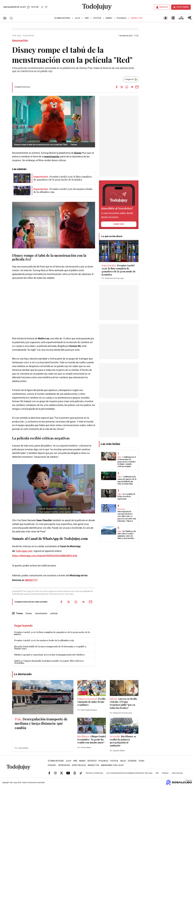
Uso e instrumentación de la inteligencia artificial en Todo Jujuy (129, 773)
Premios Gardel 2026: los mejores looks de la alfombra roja (44, 640)
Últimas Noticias (62, 18)
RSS (157, 773)
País (87, 18)
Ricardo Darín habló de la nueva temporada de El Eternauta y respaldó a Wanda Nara (50, 647)
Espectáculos (29, 35)
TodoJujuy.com (23, 551)
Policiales (121, 18)
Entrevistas (64, 765)
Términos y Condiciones (94, 773)
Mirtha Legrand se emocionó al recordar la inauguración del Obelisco (49, 654)
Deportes (92, 761)
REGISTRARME (183, 7)
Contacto (165, 773)
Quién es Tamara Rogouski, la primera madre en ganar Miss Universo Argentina (49, 661)
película (18, 259)
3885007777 (30, 580)
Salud (123, 761)
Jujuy (77, 18)
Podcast (52, 765)
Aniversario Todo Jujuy (112, 765)
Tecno (141, 761)
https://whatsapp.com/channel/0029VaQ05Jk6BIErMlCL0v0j (44, 556)
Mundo (109, 18)
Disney (77, 153)
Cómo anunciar (177, 773)
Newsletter (136, 18)
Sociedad (132, 761)
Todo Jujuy (17, 35)
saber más (118, 224)
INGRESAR (163, 7)
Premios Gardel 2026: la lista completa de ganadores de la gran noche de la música (52, 633)
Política (97, 18)
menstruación (51, 156)
